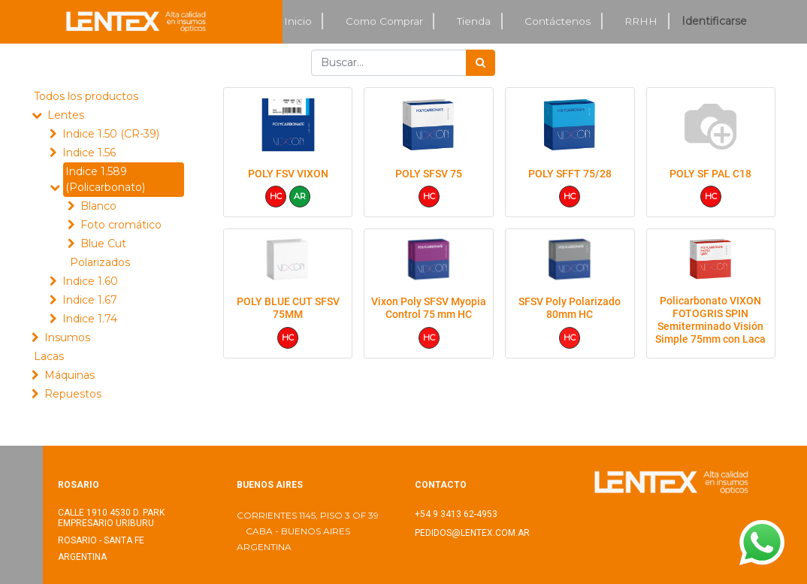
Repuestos (72, 394)
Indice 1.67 (89, 300)
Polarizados (100, 262)
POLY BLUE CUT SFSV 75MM (288, 307)
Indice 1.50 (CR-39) (110, 134)
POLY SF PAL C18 (710, 174)
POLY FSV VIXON (288, 174)
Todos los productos (86, 96)
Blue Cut (103, 243)
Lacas (49, 356)
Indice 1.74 (89, 318)
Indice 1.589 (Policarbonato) (105, 179)
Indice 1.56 (89, 152)
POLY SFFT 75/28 (570, 174)
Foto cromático (121, 224)
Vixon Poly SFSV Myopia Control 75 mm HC (428, 307)
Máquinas (69, 375)
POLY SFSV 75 (428, 174)
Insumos (67, 337)
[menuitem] (298, 21)
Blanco (98, 206)
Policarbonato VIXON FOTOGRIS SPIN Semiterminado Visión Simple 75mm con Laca (710, 319)
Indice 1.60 (90, 281)
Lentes (65, 115)
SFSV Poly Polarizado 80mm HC (569, 307)
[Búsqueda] (480, 63)
